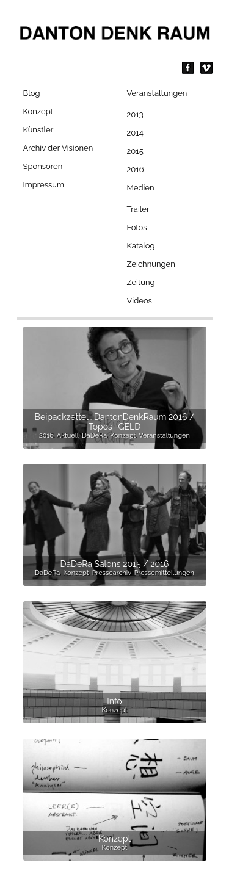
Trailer (138, 209)
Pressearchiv (111, 573)
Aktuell (68, 435)
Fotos (137, 227)
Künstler (38, 129)
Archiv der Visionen (58, 148)
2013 (135, 114)
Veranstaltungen (157, 93)
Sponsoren (43, 166)
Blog (31, 93)
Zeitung (141, 282)
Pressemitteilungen (164, 573)
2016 (135, 169)
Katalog (141, 245)
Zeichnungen (151, 264)
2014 (135, 132)
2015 (135, 151)
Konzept (38, 111)
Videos (139, 300)
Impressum (43, 184)
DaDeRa (94, 435)
